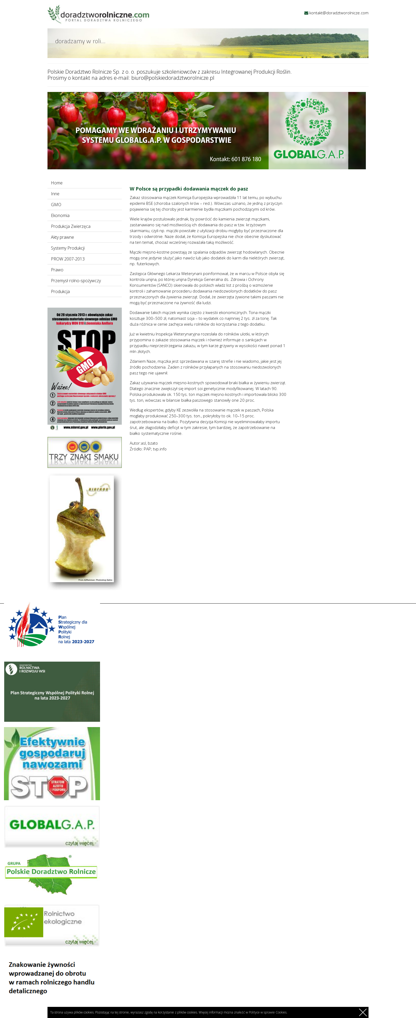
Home (57, 183)
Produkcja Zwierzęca (70, 226)
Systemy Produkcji (68, 248)
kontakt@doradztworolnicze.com (339, 12)
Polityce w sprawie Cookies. (268, 1012)
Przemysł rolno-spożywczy (76, 281)
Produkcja (60, 291)
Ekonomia (60, 215)
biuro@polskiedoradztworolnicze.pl (172, 77)
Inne (55, 194)
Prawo (57, 270)
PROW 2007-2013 (68, 259)
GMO (56, 204)
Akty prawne (62, 237)
